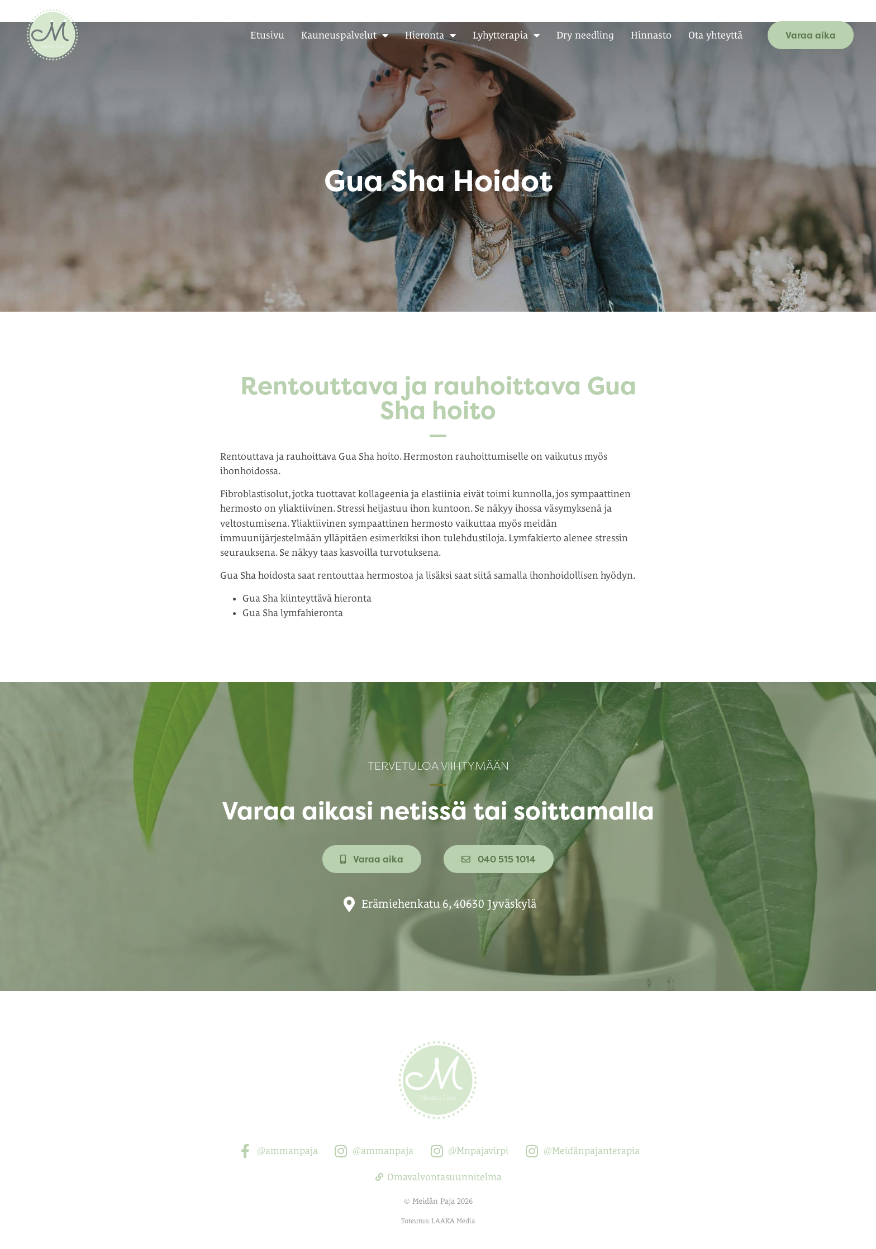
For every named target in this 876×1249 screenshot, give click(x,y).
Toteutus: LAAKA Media (438, 1197)
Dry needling (585, 35)
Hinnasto (651, 35)
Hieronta (430, 35)
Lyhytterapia (506, 35)
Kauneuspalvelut (344, 35)
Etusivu (267, 35)
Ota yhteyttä (715, 35)
